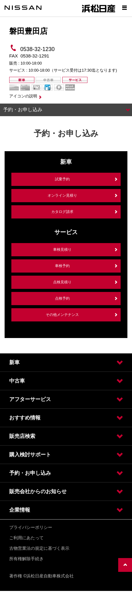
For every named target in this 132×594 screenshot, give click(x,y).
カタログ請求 (62, 212)
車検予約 (62, 266)
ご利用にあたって (26, 537)
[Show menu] (124, 7)
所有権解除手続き (26, 558)
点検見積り (62, 282)
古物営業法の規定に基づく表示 (39, 548)
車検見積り (62, 249)
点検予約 (62, 298)
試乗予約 (62, 179)
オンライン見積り (62, 195)
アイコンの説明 (23, 96)
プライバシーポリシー (30, 527)
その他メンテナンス (62, 315)
